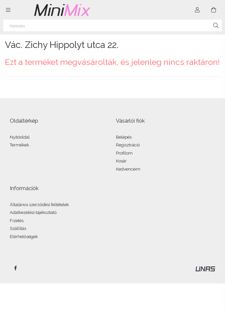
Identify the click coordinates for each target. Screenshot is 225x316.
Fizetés (17, 220)
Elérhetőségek (24, 236)
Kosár (121, 160)
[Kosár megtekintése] (213, 10)
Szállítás (18, 228)
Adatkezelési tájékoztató (33, 212)
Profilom (124, 153)
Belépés (124, 137)
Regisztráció (128, 145)
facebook (15, 268)
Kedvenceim (128, 169)
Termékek (19, 145)
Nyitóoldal (20, 137)
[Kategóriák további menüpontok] (8, 10)
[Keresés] (112, 25)
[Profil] (197, 10)
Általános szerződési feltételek (39, 204)
